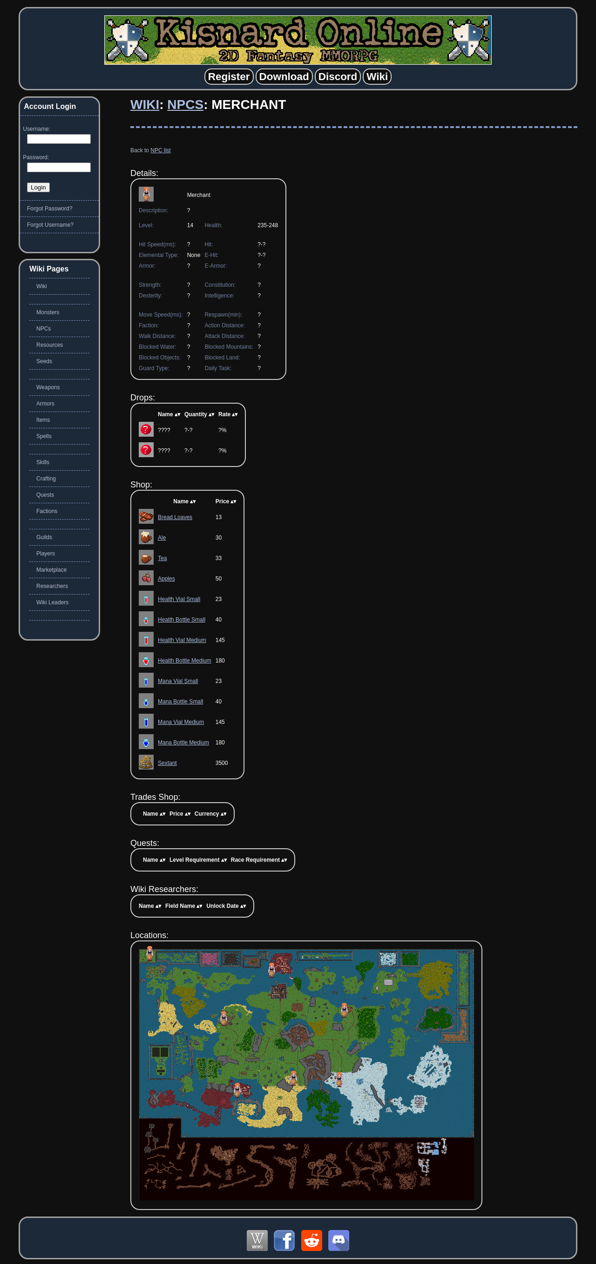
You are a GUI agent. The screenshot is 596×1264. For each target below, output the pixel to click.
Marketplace (51, 570)
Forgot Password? (49, 208)
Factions (46, 511)
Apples (166, 578)
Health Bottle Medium (184, 660)
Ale (162, 537)
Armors (45, 403)
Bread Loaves (175, 517)
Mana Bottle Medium (183, 742)
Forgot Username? (50, 225)
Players (45, 553)
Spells (44, 436)
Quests (45, 495)
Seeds (44, 361)
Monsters (47, 312)
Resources (49, 345)
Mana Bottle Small (180, 701)
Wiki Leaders (52, 602)
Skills (42, 462)
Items (43, 420)
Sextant (167, 763)
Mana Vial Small (178, 681)
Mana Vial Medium (181, 722)
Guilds (44, 537)
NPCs (185, 104)
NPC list (160, 150)
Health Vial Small (179, 599)
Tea (162, 558)
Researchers (52, 586)
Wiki (144, 104)
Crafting (46, 478)
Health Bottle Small (181, 619)
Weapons (48, 387)
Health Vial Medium (182, 640)
